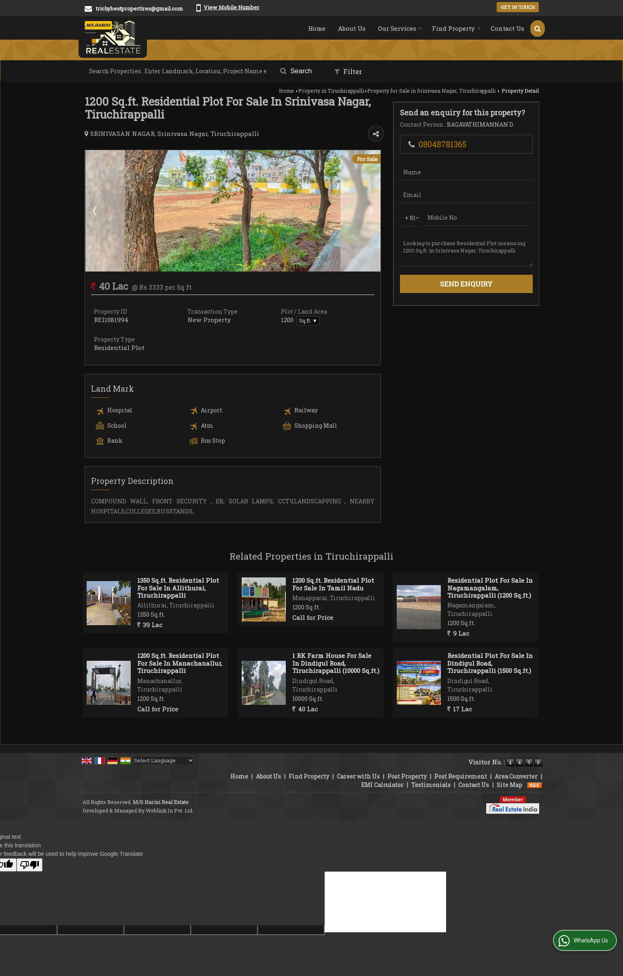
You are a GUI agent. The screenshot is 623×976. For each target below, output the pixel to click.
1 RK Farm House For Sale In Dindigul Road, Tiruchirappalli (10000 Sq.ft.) (335, 663)
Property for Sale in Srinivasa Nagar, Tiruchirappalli (431, 90)
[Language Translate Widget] (163, 760)
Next (370, 210)
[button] (231, 7)
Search (296, 71)
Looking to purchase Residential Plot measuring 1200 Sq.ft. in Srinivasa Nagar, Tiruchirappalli (466, 251)
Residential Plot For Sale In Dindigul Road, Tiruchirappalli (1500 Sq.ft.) (490, 663)
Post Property (407, 776)
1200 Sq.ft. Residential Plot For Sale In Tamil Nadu (333, 584)
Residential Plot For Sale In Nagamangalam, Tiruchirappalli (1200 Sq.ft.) (490, 587)
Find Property (456, 28)
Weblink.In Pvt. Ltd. (169, 810)
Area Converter (516, 776)
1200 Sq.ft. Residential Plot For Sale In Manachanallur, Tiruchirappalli (179, 663)
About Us (352, 28)
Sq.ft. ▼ (308, 320)
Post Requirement (460, 776)
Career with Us (358, 776)
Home (316, 28)
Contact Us (507, 28)
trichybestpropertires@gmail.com (139, 8)
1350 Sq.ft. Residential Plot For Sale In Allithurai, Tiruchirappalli (178, 587)
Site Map (509, 785)
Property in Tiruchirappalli (331, 90)
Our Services (400, 28)
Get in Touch (518, 7)
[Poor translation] (30, 865)
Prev (95, 210)
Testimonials (431, 785)
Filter (348, 71)
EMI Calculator (382, 785)
